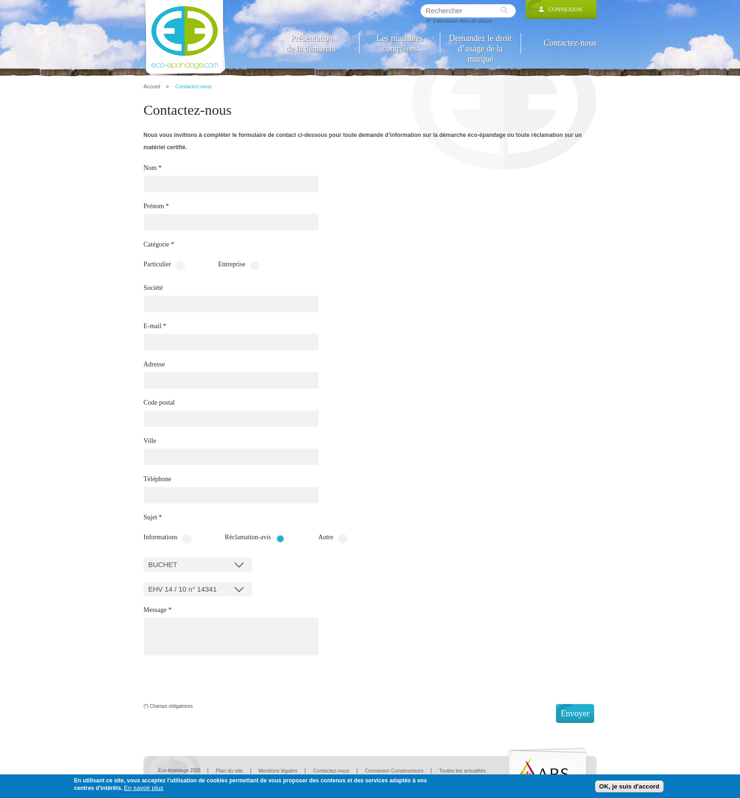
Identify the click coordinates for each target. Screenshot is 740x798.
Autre (325, 537)
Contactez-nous (570, 43)
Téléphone (157, 479)
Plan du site (229, 770)
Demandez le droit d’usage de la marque (480, 43)
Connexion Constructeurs (394, 770)
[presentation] (215, 685)
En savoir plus (143, 787)
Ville (149, 441)
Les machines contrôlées (400, 43)
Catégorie (158, 244)
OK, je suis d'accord (629, 786)
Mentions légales (278, 770)
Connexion (565, 9)
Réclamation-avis (248, 537)
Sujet (152, 517)
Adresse (154, 364)
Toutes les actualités (462, 770)
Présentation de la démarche (312, 43)
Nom (152, 168)
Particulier (157, 264)
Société (153, 288)
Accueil (151, 86)
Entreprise (231, 264)
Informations (160, 537)
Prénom (156, 206)
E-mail (155, 326)
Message (157, 610)
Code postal (159, 402)
